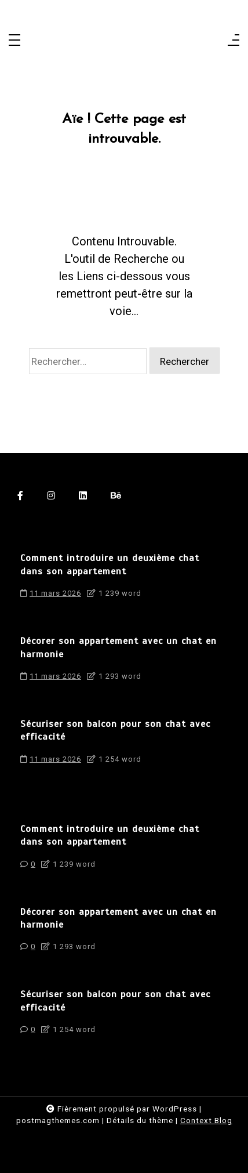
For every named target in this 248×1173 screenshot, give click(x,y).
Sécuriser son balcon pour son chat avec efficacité (115, 730)
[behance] (116, 495)
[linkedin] (83, 495)
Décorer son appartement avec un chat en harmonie (118, 647)
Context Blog (206, 1120)
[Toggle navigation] (14, 40)
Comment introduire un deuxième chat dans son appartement (109, 564)
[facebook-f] (20, 495)
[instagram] (51, 495)
